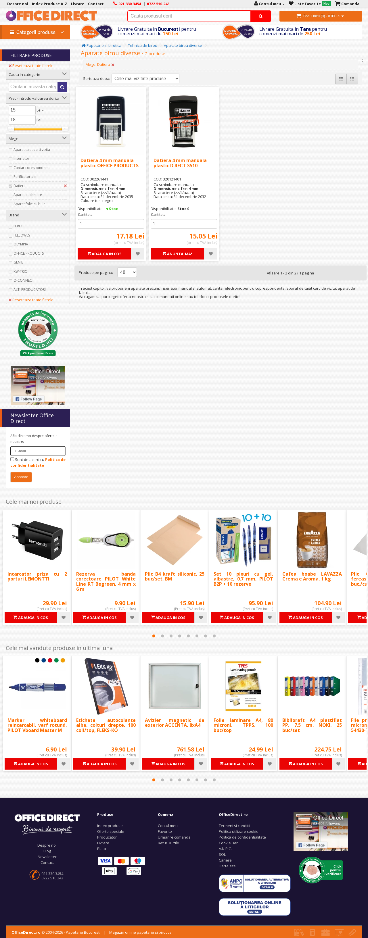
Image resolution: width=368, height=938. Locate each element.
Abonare (21, 477)
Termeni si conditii (234, 825)
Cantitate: (85, 214)
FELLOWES (22, 235)
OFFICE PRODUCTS (29, 253)
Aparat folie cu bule (29, 203)
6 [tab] (197, 636)
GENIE (18, 262)
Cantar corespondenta (32, 167)
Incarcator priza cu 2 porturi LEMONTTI (37, 576)
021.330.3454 (52, 873)
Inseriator (21, 158)
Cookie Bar (228, 842)
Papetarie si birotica (101, 45)
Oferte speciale (110, 831)
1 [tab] (154, 636)
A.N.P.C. (225, 848)
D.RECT (19, 226)
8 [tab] (214, 636)
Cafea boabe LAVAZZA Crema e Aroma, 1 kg (312, 576)
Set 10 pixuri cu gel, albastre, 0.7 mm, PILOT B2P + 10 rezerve (243, 579)
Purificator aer (25, 176)
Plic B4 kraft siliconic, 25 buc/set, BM (174, 576)
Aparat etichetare (28, 194)
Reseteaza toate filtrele (31, 65)
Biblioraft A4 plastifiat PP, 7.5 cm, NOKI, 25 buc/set (312, 725)
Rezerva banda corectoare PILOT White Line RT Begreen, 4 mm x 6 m (106, 581)
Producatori (107, 837)
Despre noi (47, 845)
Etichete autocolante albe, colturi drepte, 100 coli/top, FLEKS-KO (106, 725)
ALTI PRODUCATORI (30, 289)
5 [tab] (188, 636)
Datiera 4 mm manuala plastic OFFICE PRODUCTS (109, 163)
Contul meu (168, 825)
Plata (101, 848)
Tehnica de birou (142, 45)
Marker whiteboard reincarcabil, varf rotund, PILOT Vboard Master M (37, 725)
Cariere (225, 860)
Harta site (227, 865)
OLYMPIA (21, 244)
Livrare (103, 842)
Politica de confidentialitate (242, 837)
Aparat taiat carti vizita (32, 149)
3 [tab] (171, 636)
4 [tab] (179, 636)
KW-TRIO (21, 271)
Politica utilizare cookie (238, 831)
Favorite (165, 831)
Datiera (20, 185)
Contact (47, 862)
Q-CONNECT (24, 280)
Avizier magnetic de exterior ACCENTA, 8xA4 (174, 723)
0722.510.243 (52, 878)
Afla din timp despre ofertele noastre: (33, 438)
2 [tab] (162, 636)
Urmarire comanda (174, 837)
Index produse (110, 825)
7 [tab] (205, 636)
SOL (222, 854)
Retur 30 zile (168, 842)
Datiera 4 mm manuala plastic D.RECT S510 (180, 163)
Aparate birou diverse (183, 45)
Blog (47, 851)
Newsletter (47, 856)
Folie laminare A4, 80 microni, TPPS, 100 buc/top (243, 725)
